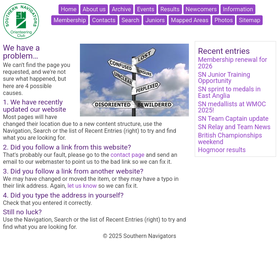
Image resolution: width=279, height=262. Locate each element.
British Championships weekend (230, 139)
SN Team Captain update (233, 118)
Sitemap (249, 20)
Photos (223, 20)
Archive (121, 9)
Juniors (155, 20)
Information (238, 9)
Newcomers (201, 9)
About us (94, 9)
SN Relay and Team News (234, 127)
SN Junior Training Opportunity (224, 78)
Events (145, 9)
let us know (82, 185)
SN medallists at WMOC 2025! (232, 107)
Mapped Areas (189, 20)
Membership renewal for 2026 (232, 63)
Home (68, 9)
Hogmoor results (222, 150)
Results (170, 9)
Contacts (104, 20)
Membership (69, 20)
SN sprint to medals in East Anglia (229, 92)
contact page (127, 154)
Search (131, 20)
